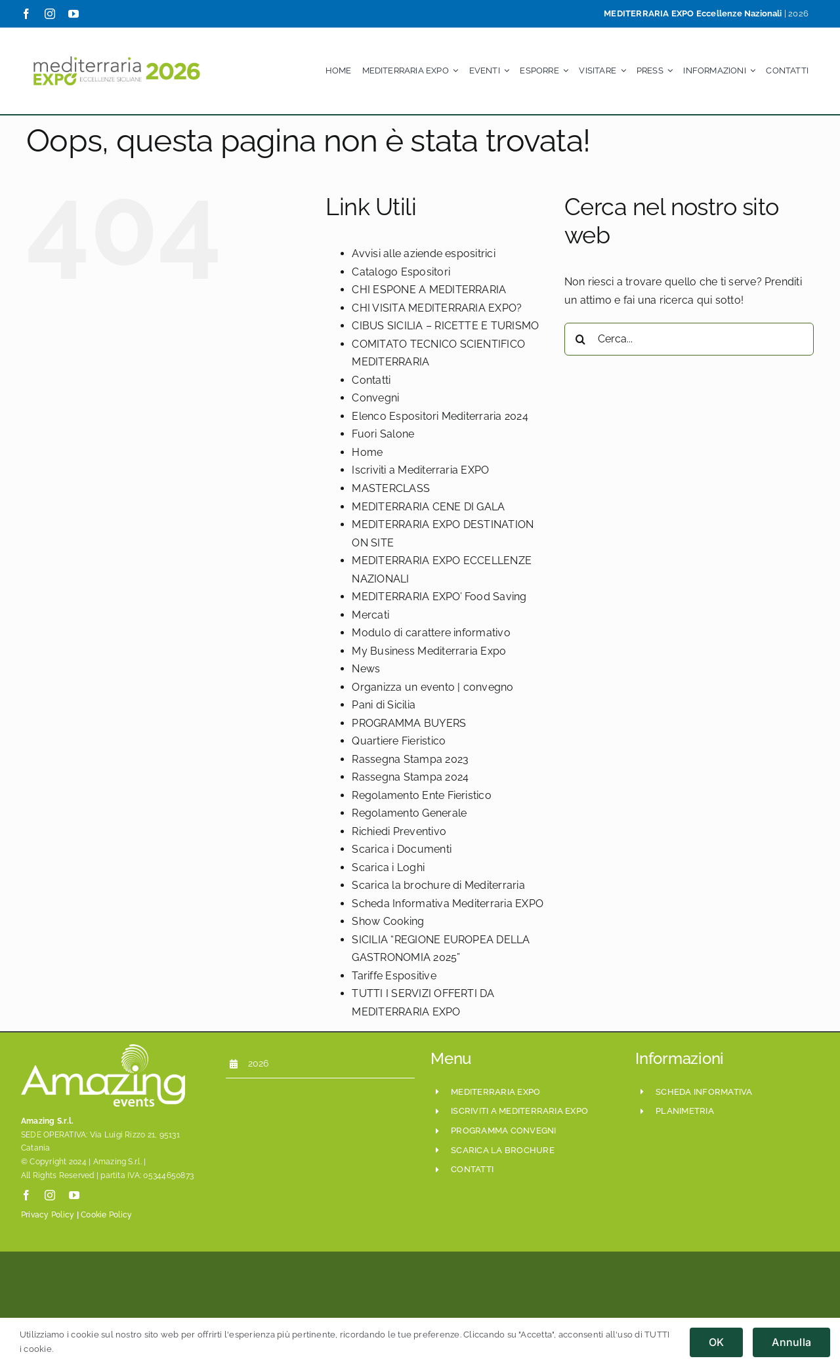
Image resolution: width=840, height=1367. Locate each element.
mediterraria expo (495, 1092)
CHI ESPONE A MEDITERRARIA (429, 289)
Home (367, 452)
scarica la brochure (503, 1150)
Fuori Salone (383, 434)
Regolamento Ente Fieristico (421, 795)
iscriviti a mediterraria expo (519, 1111)
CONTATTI (472, 1169)
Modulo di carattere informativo (431, 632)
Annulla (791, 1342)
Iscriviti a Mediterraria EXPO (420, 470)
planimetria (685, 1111)
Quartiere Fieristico (399, 741)
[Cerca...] (689, 339)
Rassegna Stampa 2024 (410, 777)
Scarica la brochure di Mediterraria (438, 885)
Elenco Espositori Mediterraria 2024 (440, 416)
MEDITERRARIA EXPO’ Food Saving (439, 596)
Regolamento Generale (409, 813)
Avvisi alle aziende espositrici (423, 253)
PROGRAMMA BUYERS (409, 723)
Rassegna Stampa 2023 (410, 759)
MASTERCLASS (391, 488)
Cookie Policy (106, 1214)
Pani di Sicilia (383, 705)
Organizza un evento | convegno (432, 687)
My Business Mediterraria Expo (429, 651)
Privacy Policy (47, 1214)
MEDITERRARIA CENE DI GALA (428, 506)
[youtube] (73, 14)
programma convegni (503, 1130)
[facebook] (26, 14)
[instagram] (50, 14)
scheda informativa (704, 1092)
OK (716, 1342)
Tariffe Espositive (394, 975)
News (366, 669)
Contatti (371, 380)
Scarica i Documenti (402, 849)
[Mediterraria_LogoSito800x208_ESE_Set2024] (116, 52)
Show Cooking (388, 921)
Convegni (375, 398)
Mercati (370, 615)
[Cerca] (580, 339)
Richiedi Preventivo (399, 831)
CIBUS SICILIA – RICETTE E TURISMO (445, 325)
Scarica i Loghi (388, 867)
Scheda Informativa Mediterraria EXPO (447, 903)
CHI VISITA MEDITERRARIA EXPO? (437, 308)
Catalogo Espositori (401, 272)
